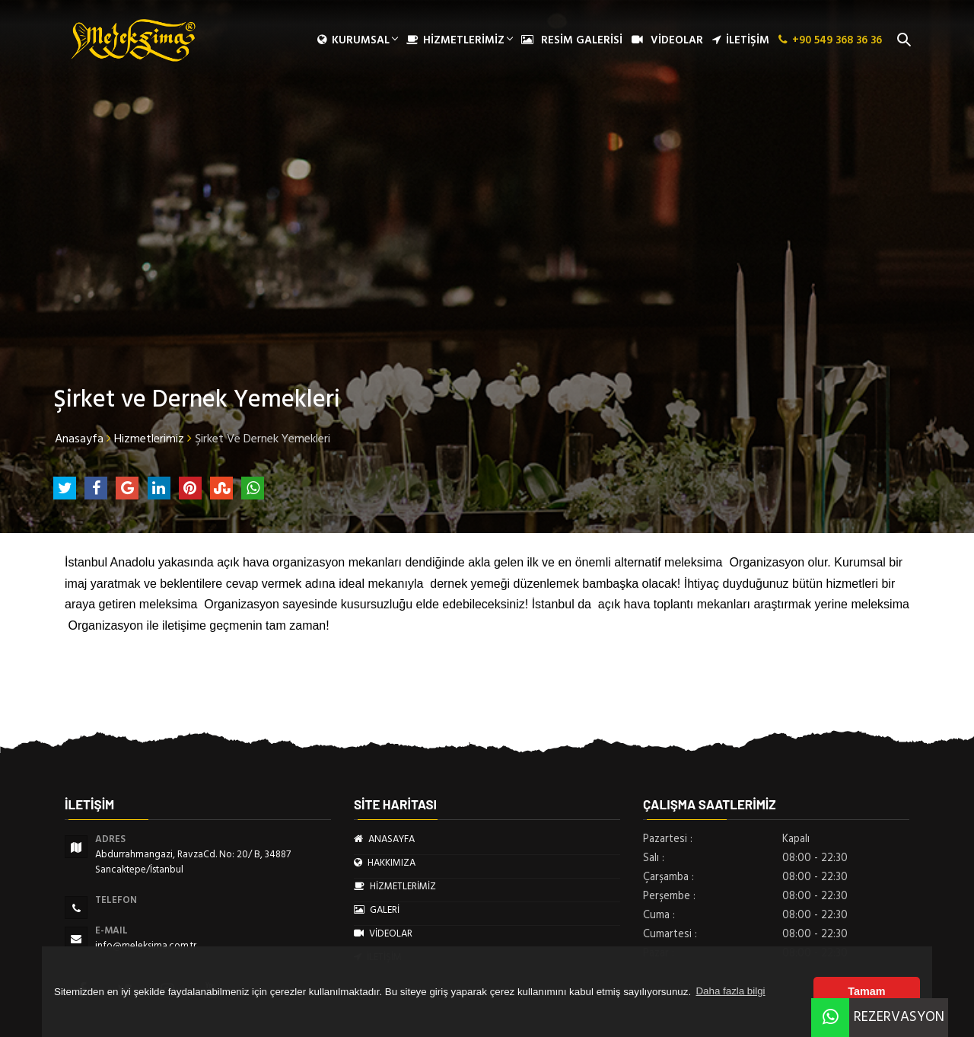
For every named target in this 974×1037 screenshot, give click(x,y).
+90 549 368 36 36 (830, 40)
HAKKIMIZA (384, 862)
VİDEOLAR (667, 40)
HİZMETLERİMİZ (459, 40)
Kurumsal (357, 40)
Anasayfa (79, 438)
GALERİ (376, 910)
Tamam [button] (866, 991)
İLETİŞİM (740, 40)
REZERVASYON (877, 1017)
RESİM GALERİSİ (571, 40)
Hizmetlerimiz (149, 438)
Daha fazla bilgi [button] (730, 991)
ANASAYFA (384, 839)
